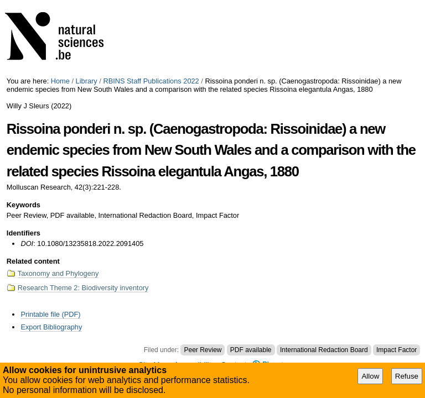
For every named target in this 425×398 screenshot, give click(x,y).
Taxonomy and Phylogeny (58, 273)
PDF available (251, 350)
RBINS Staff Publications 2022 (151, 81)
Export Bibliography (51, 327)
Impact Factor (396, 350)
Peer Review (202, 350)
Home (60, 81)
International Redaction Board (324, 350)
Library (86, 81)
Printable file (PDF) (50, 314)
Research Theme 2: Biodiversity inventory (83, 288)
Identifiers (23, 233)
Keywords (23, 205)
